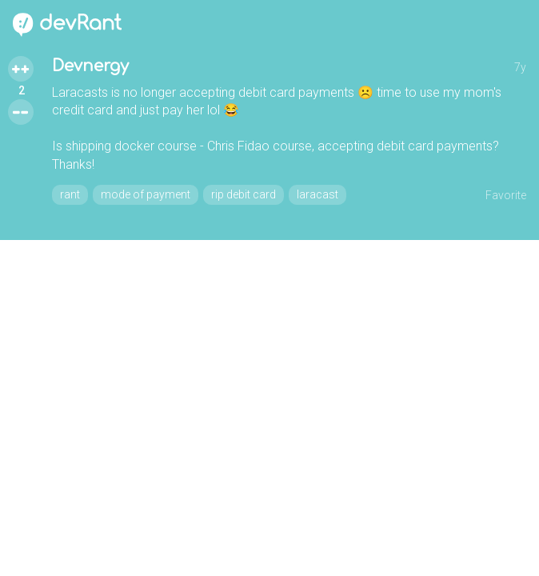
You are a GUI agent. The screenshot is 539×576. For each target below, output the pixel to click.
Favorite (505, 195)
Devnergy (90, 66)
